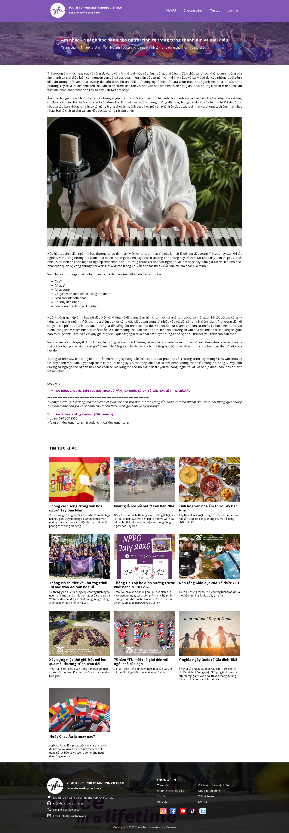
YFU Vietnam (206, 796)
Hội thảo (162, 801)
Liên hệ (233, 10)
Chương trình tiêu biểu (170, 790)
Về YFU (171, 10)
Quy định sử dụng (209, 790)
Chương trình (193, 10)
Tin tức (215, 10)
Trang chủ (68, 47)
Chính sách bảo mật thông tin (216, 785)
